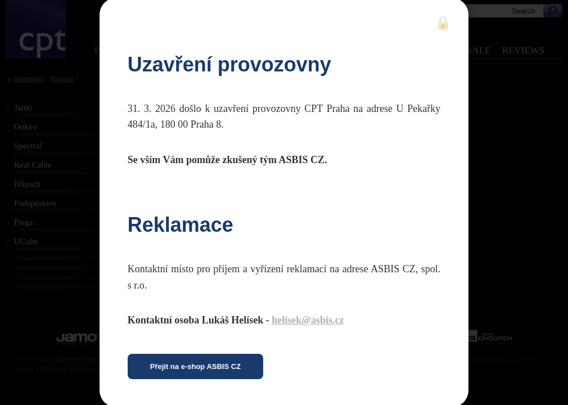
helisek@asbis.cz (308, 320)
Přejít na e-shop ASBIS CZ (195, 366)
